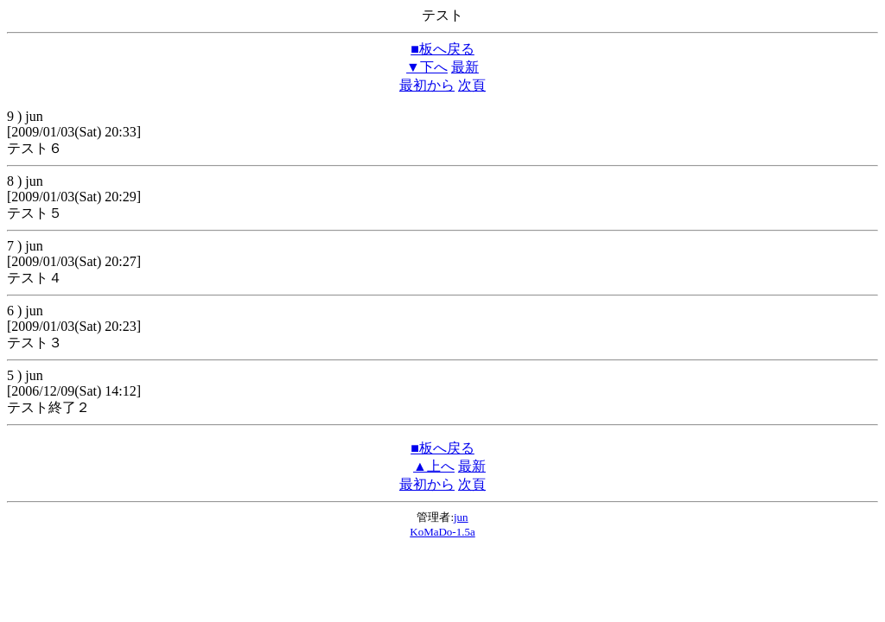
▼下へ (427, 67)
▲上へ (434, 466)
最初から (427, 85)
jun (461, 517)
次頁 (472, 85)
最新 (465, 67)
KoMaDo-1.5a (442, 531)
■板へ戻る (442, 48)
